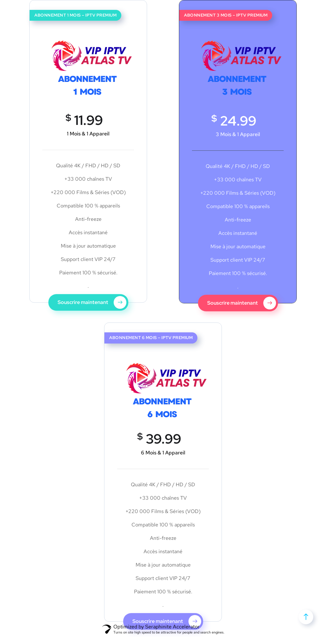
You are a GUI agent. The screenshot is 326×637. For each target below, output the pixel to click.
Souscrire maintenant (92, 302)
